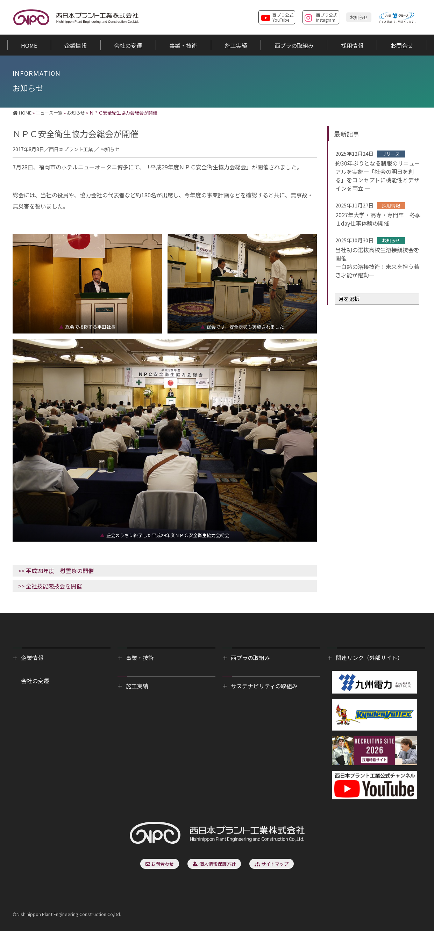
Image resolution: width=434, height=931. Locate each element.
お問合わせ (159, 863)
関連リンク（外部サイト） (369, 657)
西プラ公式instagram (321, 16)
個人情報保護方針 (214, 863)
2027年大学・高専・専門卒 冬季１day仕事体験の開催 (378, 219)
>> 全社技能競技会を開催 (50, 586)
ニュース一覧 (49, 112)
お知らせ (359, 17)
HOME (22, 112)
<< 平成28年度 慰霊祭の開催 (56, 570)
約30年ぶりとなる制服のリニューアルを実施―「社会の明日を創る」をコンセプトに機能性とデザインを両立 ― (377, 175)
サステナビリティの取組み (264, 686)
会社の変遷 (35, 680)
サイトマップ (272, 863)
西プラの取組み (250, 657)
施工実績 (137, 686)
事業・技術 (140, 657)
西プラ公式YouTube (277, 16)
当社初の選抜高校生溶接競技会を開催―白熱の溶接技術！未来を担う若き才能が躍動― (377, 262)
